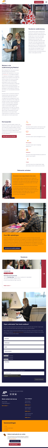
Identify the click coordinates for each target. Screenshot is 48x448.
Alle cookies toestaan (13, 444)
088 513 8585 (4, 401)
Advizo (6, 431)
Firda (6, 426)
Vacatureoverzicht (39, 2)
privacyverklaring (16, 376)
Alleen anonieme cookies (15, 441)
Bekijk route (27, 404)
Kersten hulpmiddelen (9, 428)
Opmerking (7, 361)
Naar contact (4, 405)
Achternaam (7, 342)
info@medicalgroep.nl (6, 403)
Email (6, 347)
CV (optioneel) (6, 354)
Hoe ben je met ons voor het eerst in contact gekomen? (14, 370)
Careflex (6, 429)
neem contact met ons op (18, 332)
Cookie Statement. (13, 438)
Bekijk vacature (7, 285)
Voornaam (7, 338)
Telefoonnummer (8, 351)
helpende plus (5, 74)
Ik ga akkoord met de (12, 376)
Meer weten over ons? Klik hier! (9, 136)
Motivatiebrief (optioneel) (8, 357)
